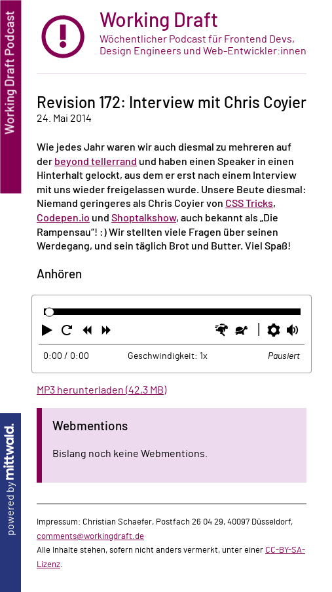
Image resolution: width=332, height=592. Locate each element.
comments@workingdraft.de (90, 536)
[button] (48, 333)
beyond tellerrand (95, 162)
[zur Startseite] (171, 37)
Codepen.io (63, 218)
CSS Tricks (249, 203)
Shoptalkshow (143, 218)
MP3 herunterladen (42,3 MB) (101, 390)
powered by (10, 480)
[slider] (49, 312)
